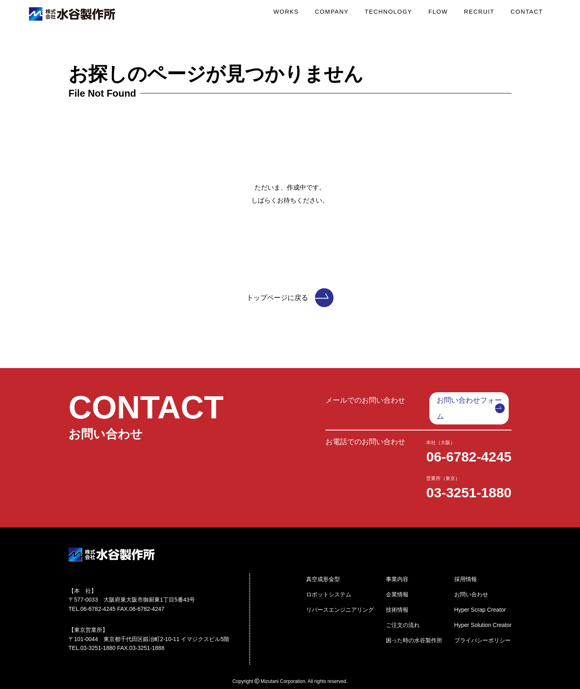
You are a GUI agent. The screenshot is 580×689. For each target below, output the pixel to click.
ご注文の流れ (403, 607)
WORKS (293, 14)
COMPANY (337, 14)
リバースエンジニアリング (340, 592)
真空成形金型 (323, 562)
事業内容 (397, 562)
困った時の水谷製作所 (414, 623)
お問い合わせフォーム (473, 400)
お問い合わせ (471, 577)
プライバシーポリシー (482, 623)
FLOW (441, 14)
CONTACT (527, 14)
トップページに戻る (290, 298)
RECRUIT (481, 14)
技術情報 (397, 592)
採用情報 (465, 562)
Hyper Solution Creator (483, 607)
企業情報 (397, 577)
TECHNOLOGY (393, 14)
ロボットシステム (328, 577)
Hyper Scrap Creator (480, 592)
